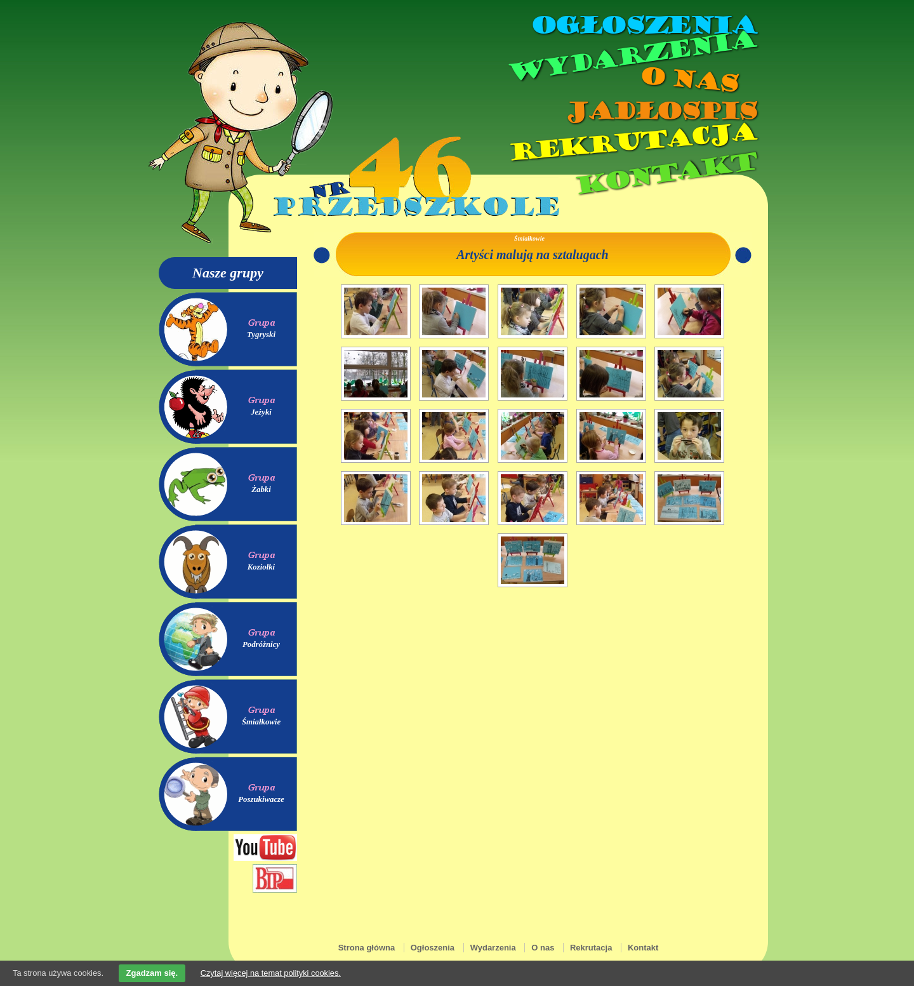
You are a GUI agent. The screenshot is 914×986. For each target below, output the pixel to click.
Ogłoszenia (643, 25)
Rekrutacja (632, 142)
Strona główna (366, 947)
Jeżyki (261, 412)
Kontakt (665, 173)
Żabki (261, 489)
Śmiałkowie (261, 721)
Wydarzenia (631, 56)
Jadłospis (660, 111)
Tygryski (261, 334)
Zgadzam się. (152, 973)
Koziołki (261, 567)
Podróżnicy (261, 644)
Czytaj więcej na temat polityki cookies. (271, 973)
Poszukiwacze (261, 799)
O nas (688, 80)
